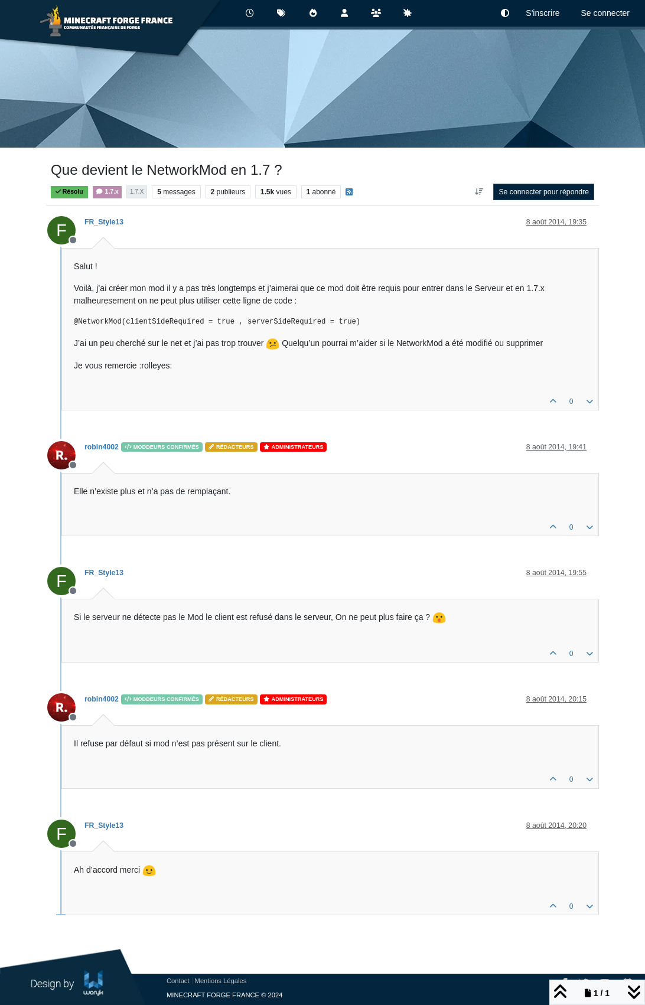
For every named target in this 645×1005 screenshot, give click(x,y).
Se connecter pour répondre (544, 192)
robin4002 (101, 447)
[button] (505, 13)
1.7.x (107, 191)
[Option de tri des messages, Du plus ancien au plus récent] (478, 192)
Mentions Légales (221, 980)
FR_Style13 (103, 222)
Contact (178, 980)
